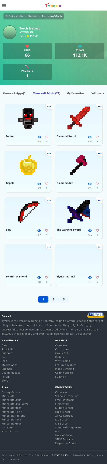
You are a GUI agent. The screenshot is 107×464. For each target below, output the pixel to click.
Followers (97, 93)
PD (57, 431)
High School (62, 411)
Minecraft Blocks (12, 411)
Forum (6, 376)
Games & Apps (14, 93)
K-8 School (61, 423)
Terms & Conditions (38, 455)
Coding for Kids (16, 16)
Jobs (4, 361)
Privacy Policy (60, 455)
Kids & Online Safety (83, 455)
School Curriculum (67, 396)
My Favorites (75, 93)
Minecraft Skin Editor (15, 404)
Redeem (60, 357)
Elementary (62, 404)
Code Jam (7, 427)
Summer (60, 376)
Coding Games (11, 392)
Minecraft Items (12, 419)
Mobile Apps (9, 365)
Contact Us (14, 459)
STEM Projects (64, 439)
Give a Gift (61, 353)
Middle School (64, 407)
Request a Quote (65, 443)
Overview (61, 345)
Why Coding (62, 361)
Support (7, 353)
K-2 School (61, 419)
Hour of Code (10, 431)
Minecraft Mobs (12, 407)
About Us (7, 349)
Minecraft (32, 16)
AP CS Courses (64, 415)
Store (5, 380)
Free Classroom (64, 400)
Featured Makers (65, 365)
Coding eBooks (11, 372)
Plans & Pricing (64, 368)
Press (5, 357)
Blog (4, 345)
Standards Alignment (68, 427)
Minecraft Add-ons (13, 415)
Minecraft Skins (11, 400)
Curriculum (62, 349)
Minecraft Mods (46, 93)
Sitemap (7, 368)
